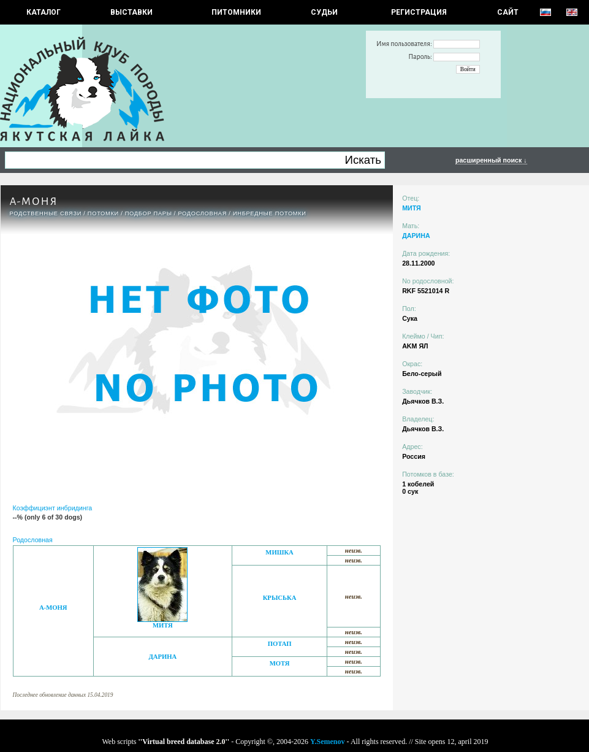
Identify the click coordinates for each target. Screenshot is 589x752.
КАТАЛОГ (43, 12)
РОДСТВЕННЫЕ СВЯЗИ (46, 213)
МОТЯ (280, 663)
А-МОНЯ (53, 607)
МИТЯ (163, 625)
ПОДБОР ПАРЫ (148, 213)
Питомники (236, 12)
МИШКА (279, 552)
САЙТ (508, 12)
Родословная (202, 213)
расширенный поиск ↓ (491, 160)
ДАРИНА (162, 656)
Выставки (131, 12)
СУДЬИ (324, 12)
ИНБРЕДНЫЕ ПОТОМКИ (269, 213)
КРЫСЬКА (280, 597)
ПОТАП (280, 643)
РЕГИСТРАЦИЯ (419, 12)
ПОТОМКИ (103, 213)
